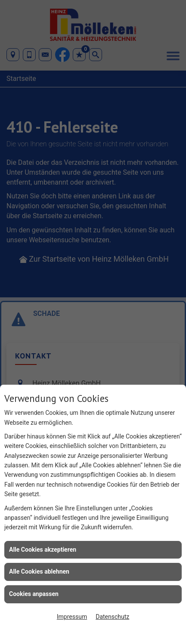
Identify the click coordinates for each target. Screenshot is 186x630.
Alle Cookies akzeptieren (42, 549)
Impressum (72, 616)
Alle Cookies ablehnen (39, 571)
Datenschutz (112, 616)
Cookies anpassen (34, 593)
